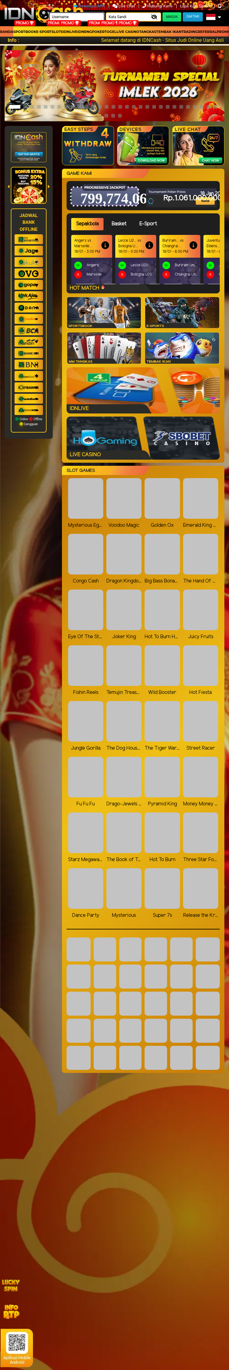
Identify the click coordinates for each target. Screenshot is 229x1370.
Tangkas (147, 32)
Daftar (192, 16)
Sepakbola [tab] (87, 224)
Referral (207, 32)
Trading (189, 32)
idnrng (84, 32)
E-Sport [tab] (148, 224)
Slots (57, 32)
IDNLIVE (70, 32)
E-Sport (43, 32)
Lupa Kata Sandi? (196, 6)
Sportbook (24, 32)
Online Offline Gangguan (28, 421)
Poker (98, 32)
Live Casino (128, 32)
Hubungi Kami (158, 6)
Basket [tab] (119, 224)
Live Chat (124, 6)
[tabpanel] (145, 259)
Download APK (89, 6)
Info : (13, 40)
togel (110, 32)
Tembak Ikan (169, 32)
